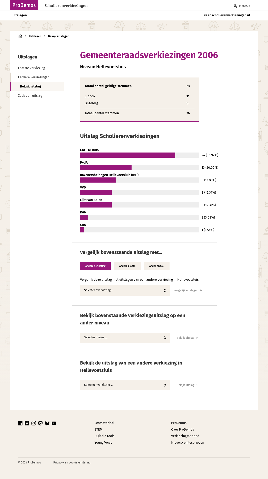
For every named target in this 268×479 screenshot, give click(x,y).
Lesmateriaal (104, 423)
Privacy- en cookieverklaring (71, 462)
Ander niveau (156, 266)
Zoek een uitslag (30, 96)
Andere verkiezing (95, 266)
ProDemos (178, 423)
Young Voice (103, 442)
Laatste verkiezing (31, 68)
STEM (98, 429)
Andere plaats (127, 266)
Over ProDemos (182, 429)
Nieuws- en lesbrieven (187, 442)
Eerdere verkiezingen (33, 77)
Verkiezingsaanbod (185, 436)
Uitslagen (19, 15)
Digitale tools (104, 436)
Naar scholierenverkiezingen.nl (226, 15)
